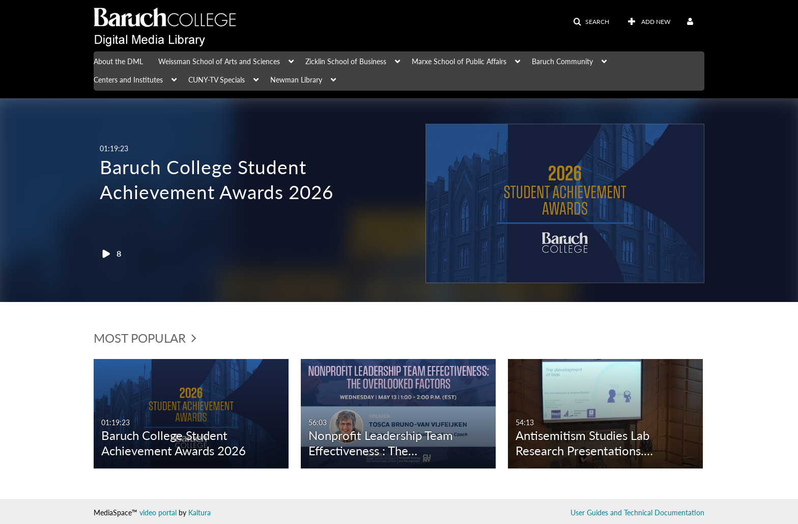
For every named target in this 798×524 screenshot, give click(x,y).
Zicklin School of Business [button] (345, 61)
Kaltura (199, 512)
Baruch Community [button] (562, 61)
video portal (158, 512)
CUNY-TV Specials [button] (216, 79)
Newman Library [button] (296, 79)
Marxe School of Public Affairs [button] (459, 61)
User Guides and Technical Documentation (637, 512)
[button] (591, 22)
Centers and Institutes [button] (128, 79)
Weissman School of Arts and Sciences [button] (219, 61)
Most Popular (145, 337)
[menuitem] (126, 60)
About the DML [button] (118, 61)
